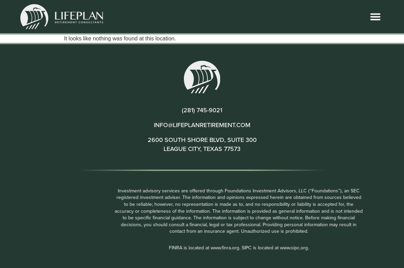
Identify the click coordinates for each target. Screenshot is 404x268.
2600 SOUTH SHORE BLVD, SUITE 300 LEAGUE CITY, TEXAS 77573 (202, 144)
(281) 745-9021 (202, 110)
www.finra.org (259, 247)
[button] (375, 16)
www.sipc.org (328, 247)
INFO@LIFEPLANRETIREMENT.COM (202, 125)
